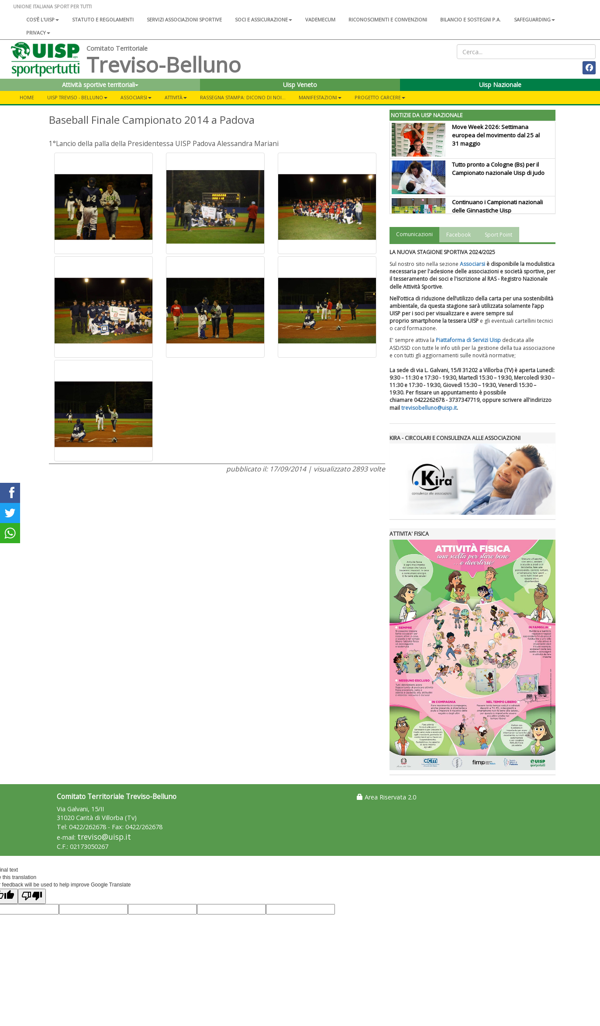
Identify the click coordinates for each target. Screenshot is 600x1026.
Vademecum (320, 19)
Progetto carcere (380, 97)
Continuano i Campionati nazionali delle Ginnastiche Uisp (497, 206)
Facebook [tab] (458, 234)
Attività (176, 97)
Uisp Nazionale (500, 84)
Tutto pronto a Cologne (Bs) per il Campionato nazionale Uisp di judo (498, 169)
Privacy (38, 32)
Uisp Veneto (300, 84)
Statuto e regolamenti (103, 19)
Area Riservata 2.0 (386, 797)
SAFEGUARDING (534, 19)
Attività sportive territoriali (100, 84)
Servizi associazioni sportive (184, 19)
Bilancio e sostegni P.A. (470, 19)
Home (27, 97)
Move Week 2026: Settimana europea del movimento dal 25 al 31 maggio (496, 135)
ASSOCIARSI (136, 97)
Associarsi (472, 264)
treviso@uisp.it (104, 837)
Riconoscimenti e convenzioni (387, 19)
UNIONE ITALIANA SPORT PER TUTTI (52, 6)
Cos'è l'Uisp (42, 19)
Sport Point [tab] (498, 234)
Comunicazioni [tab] (414, 234)
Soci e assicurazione (263, 19)
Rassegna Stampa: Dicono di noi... (243, 97)
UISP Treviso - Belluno (77, 97)
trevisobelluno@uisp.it (429, 408)
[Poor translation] (32, 896)
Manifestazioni (320, 97)
